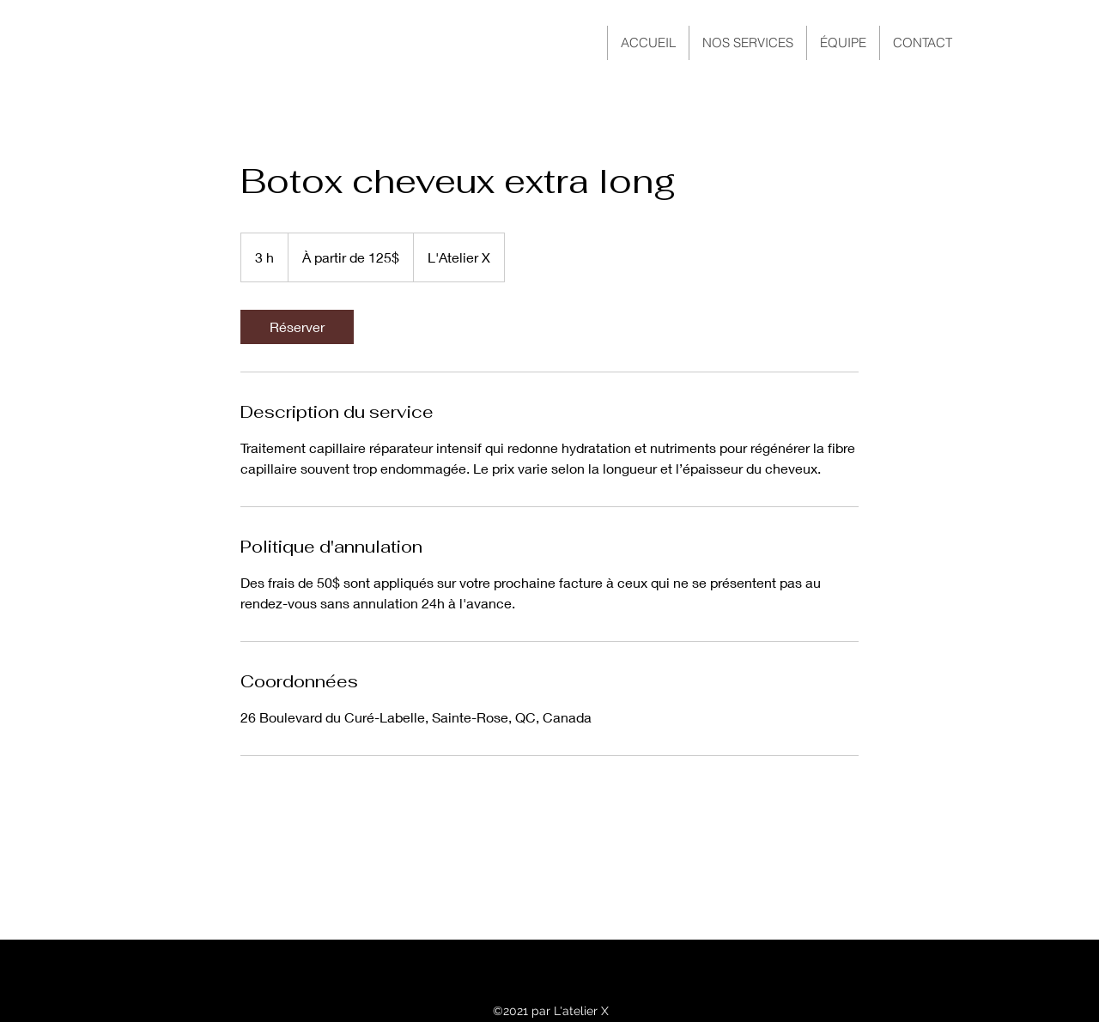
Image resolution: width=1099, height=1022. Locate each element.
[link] (297, 327)
